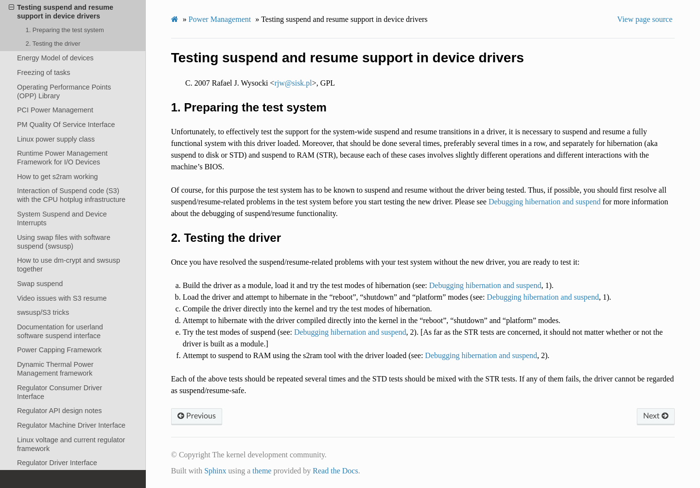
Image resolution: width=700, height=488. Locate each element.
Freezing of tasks (43, 72)
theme (261, 471)
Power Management (220, 19)
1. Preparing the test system (64, 30)
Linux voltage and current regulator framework (71, 444)
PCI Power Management (55, 110)
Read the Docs (335, 471)
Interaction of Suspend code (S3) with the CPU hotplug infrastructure (71, 195)
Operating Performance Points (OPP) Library (64, 91)
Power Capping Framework (59, 350)
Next (655, 416)
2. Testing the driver (52, 43)
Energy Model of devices (55, 58)
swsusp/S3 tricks (43, 312)
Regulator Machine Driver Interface (71, 425)
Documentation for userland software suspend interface (60, 331)
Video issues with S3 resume (62, 298)
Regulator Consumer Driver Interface (59, 392)
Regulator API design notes (59, 411)
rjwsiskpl (293, 83)
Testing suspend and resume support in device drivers (61, 11)
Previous (196, 416)
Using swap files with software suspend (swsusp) (63, 242)
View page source (645, 19)
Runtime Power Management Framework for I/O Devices (62, 157)
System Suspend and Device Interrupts (62, 218)
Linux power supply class (56, 139)
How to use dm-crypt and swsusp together (68, 264)
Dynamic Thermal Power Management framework (55, 369)
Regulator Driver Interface (57, 463)
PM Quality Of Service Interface (66, 124)
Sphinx (215, 471)
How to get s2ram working (57, 177)
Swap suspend (40, 284)
